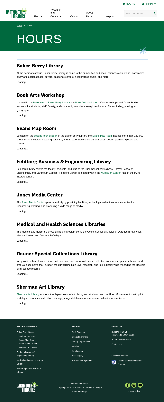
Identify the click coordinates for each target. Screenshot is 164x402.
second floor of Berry (45, 135)
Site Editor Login (79, 392)
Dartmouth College (79, 384)
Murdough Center (110, 172)
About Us (89, 14)
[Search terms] (141, 13)
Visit (74, 16)
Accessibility (77, 356)
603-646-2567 (125, 339)
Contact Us (117, 344)
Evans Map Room (102, 135)
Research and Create (56, 13)
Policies (75, 346)
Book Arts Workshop (86, 102)
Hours (130, 3)
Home (19, 25)
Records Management (82, 360)
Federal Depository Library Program (129, 362)
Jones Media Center (33, 202)
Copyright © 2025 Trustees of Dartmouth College (80, 388)
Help (110, 16)
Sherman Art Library (28, 294)
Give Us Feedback (120, 356)
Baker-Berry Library (25, 332)
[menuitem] (127, 385)
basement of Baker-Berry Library (51, 102)
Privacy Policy (134, 391)
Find (38, 16)
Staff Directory (78, 332)
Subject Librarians (80, 337)
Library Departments (81, 341)
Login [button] (151, 4)
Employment (77, 351)
